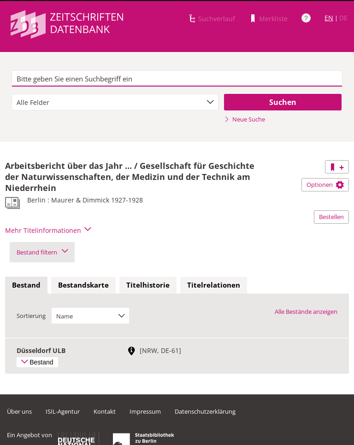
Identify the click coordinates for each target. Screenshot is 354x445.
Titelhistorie (148, 284)
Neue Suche (244, 119)
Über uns (19, 411)
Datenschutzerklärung (205, 411)
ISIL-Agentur (63, 411)
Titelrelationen (213, 284)
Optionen (325, 184)
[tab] (26, 285)
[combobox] (115, 102)
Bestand (26, 284)
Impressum (145, 411)
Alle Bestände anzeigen (306, 311)
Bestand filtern (42, 252)
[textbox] (177, 78)
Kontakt (105, 411)
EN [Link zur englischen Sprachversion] (328, 17)
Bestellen (331, 217)
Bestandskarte (83, 284)
